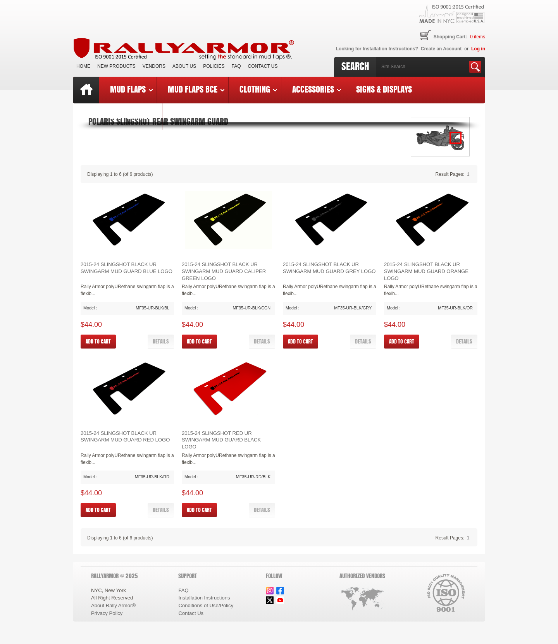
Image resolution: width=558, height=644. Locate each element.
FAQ (236, 66)
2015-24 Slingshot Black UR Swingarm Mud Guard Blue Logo (126, 267)
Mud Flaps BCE (196, 89)
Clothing (258, 89)
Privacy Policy (106, 613)
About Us (184, 66)
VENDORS (154, 66)
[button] (161, 342)
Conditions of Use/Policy (205, 605)
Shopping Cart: (450, 36)
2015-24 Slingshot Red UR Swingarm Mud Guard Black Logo (221, 440)
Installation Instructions (204, 598)
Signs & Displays (384, 89)
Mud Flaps (131, 89)
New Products (116, 66)
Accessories (316, 89)
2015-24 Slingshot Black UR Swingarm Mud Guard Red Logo (125, 436)
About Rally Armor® (113, 605)
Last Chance (130, 115)
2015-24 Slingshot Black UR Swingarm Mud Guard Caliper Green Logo (224, 271)
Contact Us (263, 66)
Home (83, 66)
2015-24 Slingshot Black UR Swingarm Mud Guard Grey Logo (329, 267)
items (477, 36)
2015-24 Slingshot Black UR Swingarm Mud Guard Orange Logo (426, 271)
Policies (213, 66)
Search (355, 66)
